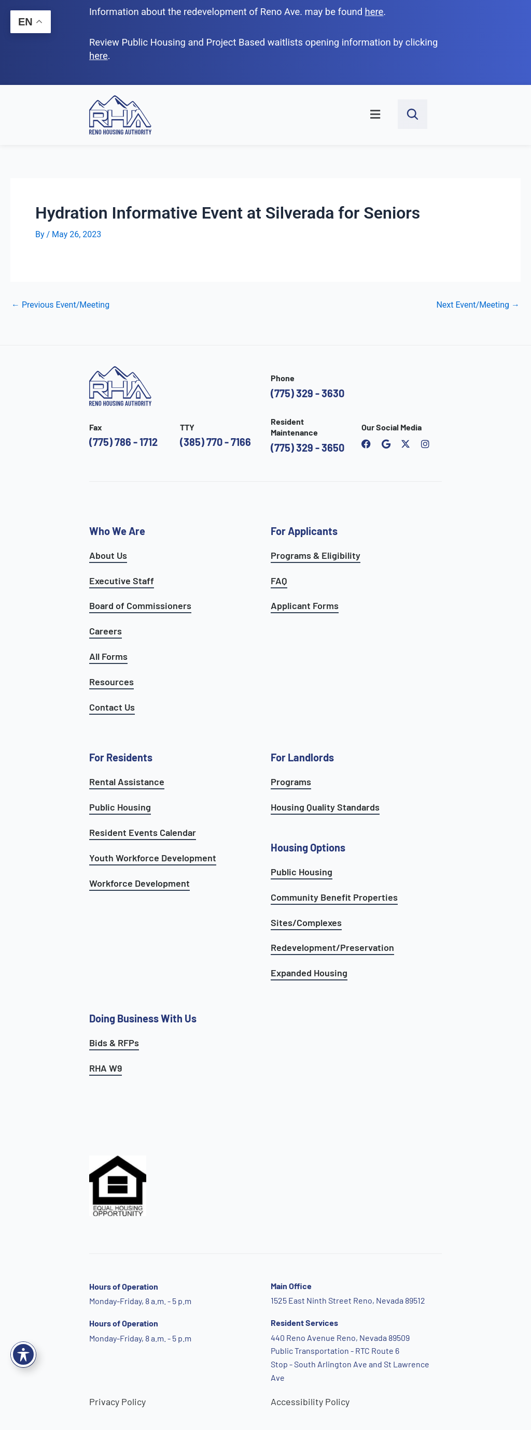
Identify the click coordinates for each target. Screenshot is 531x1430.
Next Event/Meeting (478, 305)
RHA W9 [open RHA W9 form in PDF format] (105, 1068)
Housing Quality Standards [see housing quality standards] (325, 807)
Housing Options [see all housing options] (308, 847)
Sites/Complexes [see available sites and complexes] (306, 922)
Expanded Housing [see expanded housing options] (309, 972)
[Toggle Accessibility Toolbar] (23, 1354)
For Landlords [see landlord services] (302, 757)
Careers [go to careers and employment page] (105, 631)
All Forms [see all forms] (108, 656)
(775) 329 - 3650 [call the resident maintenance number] (307, 447)
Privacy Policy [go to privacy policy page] (117, 1401)
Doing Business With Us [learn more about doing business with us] (143, 1018)
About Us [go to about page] (108, 555)
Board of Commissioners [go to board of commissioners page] (140, 605)
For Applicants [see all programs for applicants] (304, 531)
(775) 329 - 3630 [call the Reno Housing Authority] (307, 393)
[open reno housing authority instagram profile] (425, 444)
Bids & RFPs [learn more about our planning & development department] (114, 1042)
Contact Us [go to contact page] (112, 707)
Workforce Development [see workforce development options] (139, 883)
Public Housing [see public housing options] (120, 807)
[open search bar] (412, 114)
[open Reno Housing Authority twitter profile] (405, 444)
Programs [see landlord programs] (291, 781)
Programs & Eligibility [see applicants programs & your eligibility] (315, 555)
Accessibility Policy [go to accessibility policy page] (310, 1401)
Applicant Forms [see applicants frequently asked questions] (305, 605)
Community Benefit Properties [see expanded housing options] (334, 897)
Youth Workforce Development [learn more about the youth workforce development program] (152, 857)
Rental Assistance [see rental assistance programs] (126, 781)
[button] (280, 115)
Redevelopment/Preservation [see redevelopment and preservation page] (332, 947)
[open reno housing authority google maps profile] (385, 444)
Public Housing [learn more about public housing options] (301, 871)
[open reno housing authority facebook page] (366, 444)
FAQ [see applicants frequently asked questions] (279, 580)
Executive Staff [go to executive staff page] (121, 580)
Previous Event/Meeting (60, 305)
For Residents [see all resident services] (120, 757)
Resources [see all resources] (111, 681)
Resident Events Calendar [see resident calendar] (142, 832)
